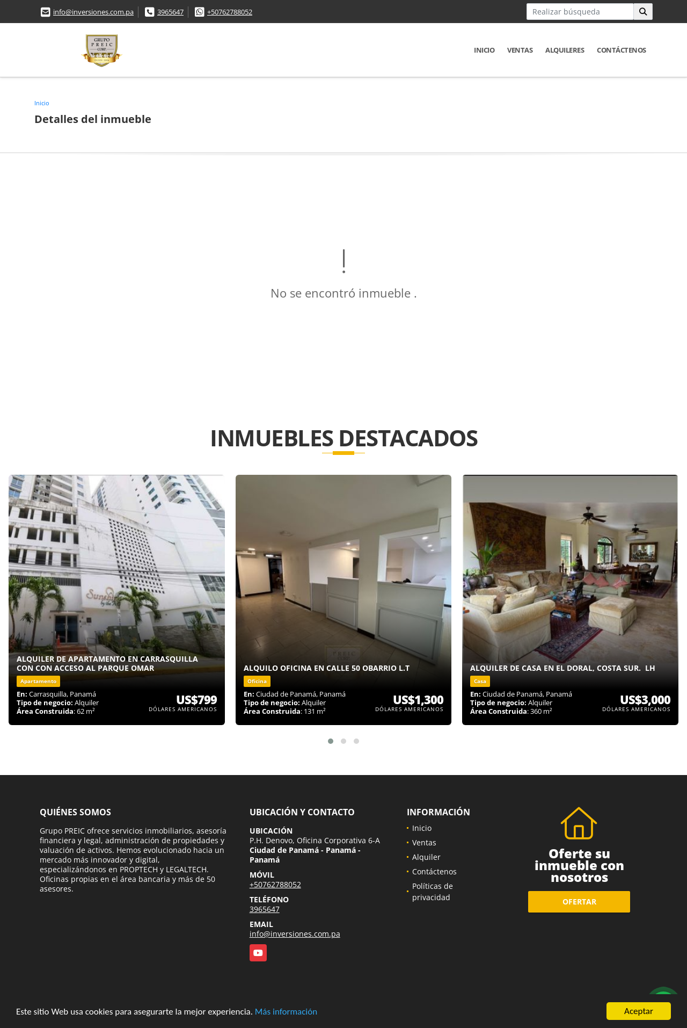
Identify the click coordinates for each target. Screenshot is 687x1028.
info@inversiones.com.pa (93, 12)
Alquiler (426, 857)
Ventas (519, 50)
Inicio (484, 50)
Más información (286, 1011)
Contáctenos (621, 50)
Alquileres (564, 50)
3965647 (170, 12)
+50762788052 (229, 12)
